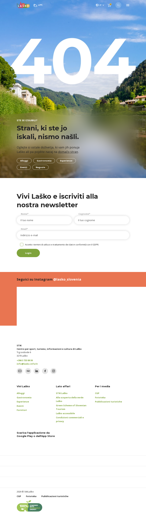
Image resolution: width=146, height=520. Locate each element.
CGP (97, 393)
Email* (24, 229)
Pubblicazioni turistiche (108, 401)
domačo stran (68, 152)
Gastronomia (24, 397)
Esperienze (23, 401)
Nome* (24, 214)
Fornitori (22, 410)
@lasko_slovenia (67, 279)
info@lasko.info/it (27, 363)
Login (28, 252)
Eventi (20, 405)
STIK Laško (62, 393)
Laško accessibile (65, 413)
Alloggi (21, 393)
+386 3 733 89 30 (25, 360)
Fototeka (100, 397)
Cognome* (84, 214)
